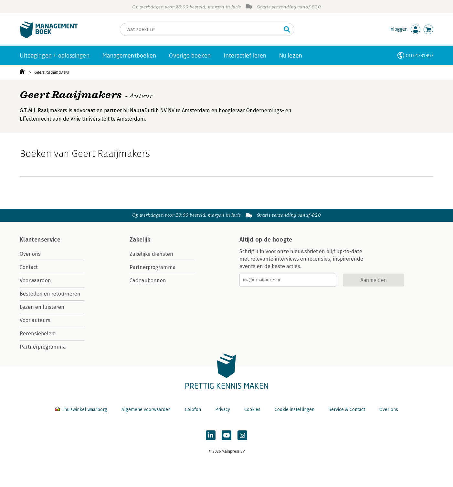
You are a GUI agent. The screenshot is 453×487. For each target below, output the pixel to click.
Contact (29, 267)
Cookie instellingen (294, 409)
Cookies (252, 409)
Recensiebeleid (38, 333)
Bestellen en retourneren (50, 294)
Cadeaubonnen (148, 280)
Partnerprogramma (43, 347)
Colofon (193, 409)
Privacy (222, 409)
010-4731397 (419, 55)
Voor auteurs (35, 320)
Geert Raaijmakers (51, 72)
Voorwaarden (35, 280)
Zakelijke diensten (151, 254)
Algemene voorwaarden (146, 409)
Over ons (30, 254)
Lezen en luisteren (42, 307)
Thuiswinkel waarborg (82, 409)
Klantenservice (40, 239)
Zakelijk (140, 239)
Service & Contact (347, 409)
